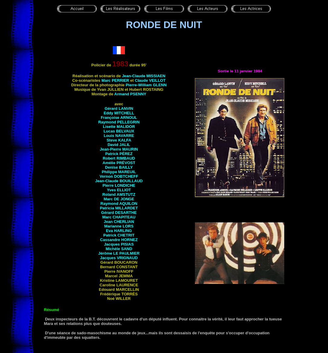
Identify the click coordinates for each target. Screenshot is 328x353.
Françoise (119, 117)
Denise (119, 167)
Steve (119, 140)
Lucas (118, 131)
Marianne (119, 226)
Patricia (119, 208)
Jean (119, 221)
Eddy (118, 113)
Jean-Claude (143, 76)
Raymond (118, 122)
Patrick (118, 153)
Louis (119, 135)
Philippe (119, 172)
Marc (115, 80)
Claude (150, 80)
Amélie (119, 163)
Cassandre (119, 239)
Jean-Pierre (119, 149)
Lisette (119, 126)
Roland (118, 194)
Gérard (119, 108)
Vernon (119, 176)
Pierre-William (146, 85)
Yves (119, 190)
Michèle (119, 248)
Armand (130, 94)
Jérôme (118, 253)
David (118, 144)
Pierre (119, 185)
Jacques (119, 244)
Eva (119, 230)
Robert (119, 158)
